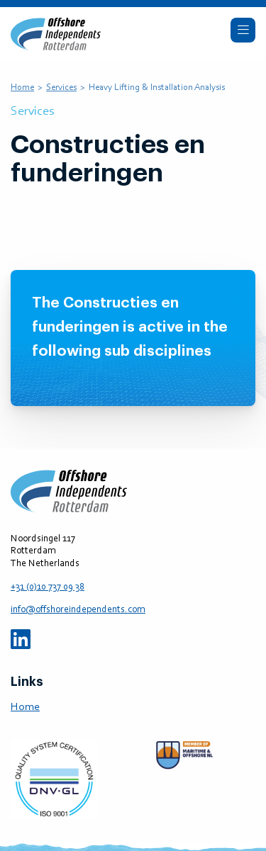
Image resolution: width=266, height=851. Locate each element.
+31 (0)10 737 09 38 (47, 587)
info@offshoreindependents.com (78, 610)
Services (61, 87)
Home (22, 87)
